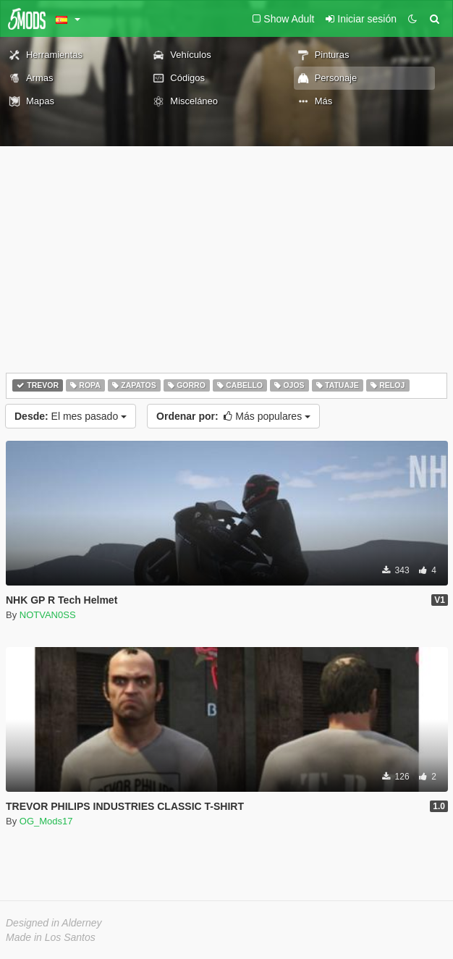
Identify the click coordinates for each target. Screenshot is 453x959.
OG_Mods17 (46, 821)
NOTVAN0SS (48, 614)
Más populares (233, 416)
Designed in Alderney (54, 923)
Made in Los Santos (51, 937)
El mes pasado (70, 416)
